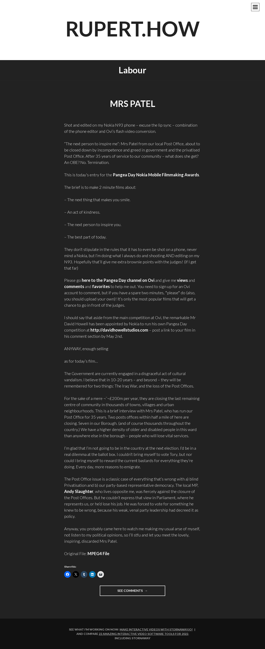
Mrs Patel (132, 103)
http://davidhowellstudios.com (119, 329)
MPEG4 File (98, 553)
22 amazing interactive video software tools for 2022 (143, 634)
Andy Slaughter (78, 491)
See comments (135, 592)
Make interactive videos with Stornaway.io (156, 629)
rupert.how (132, 28)
